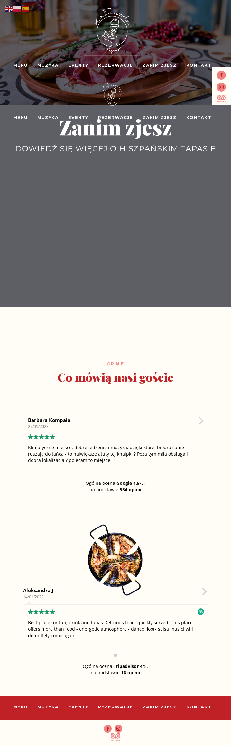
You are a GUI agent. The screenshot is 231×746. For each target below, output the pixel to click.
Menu (20, 65)
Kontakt (198, 65)
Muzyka (48, 65)
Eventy (78, 65)
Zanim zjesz (160, 65)
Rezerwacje (115, 65)
